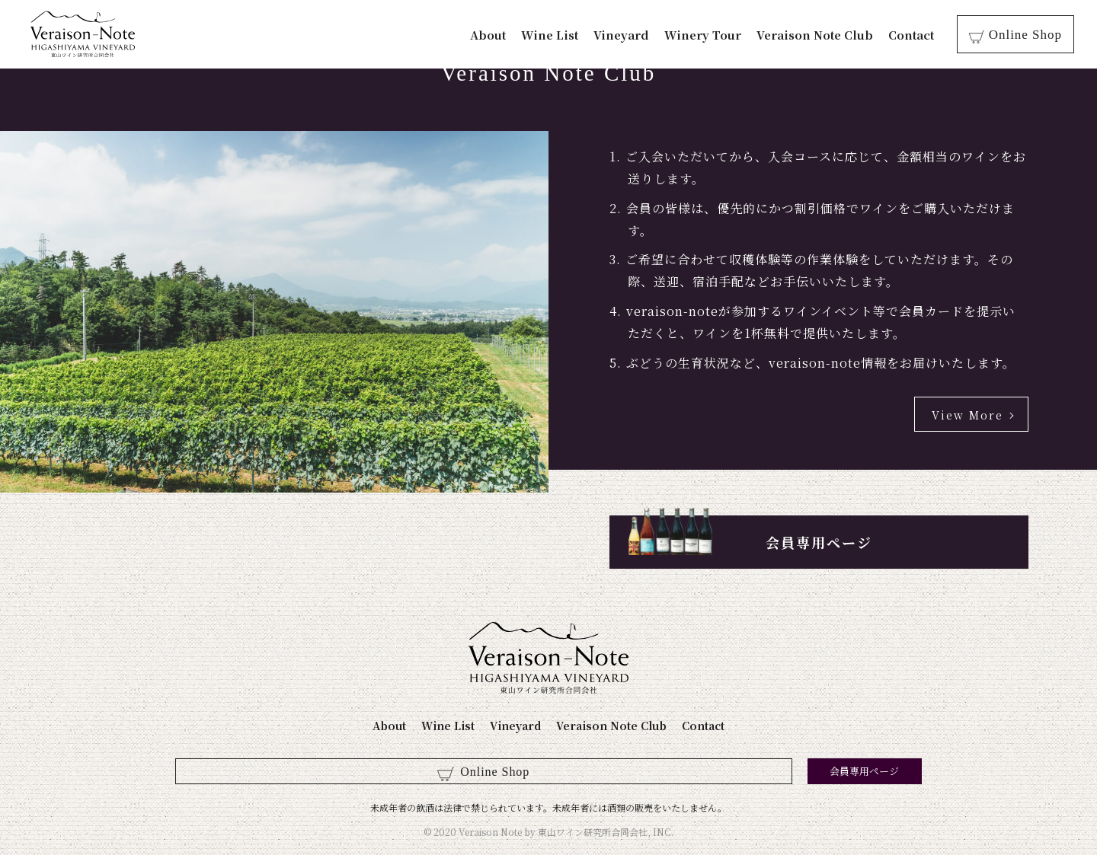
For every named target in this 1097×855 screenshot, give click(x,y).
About (496, 35)
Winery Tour (711, 35)
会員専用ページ (819, 542)
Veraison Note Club (823, 35)
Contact (919, 35)
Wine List (558, 35)
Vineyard (629, 35)
